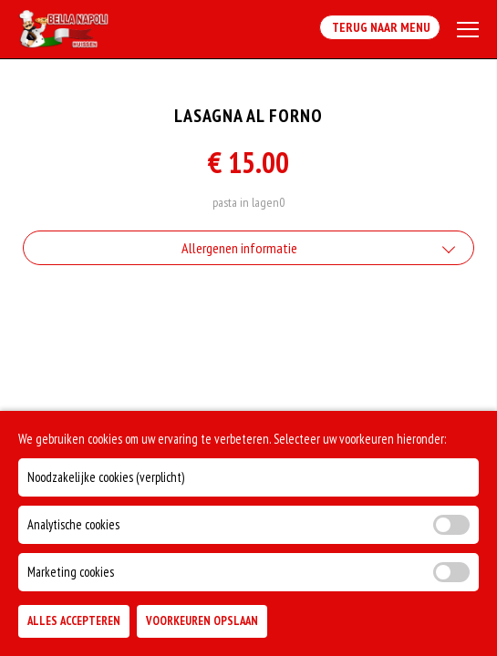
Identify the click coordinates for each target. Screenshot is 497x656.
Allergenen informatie (239, 248)
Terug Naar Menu (379, 27)
